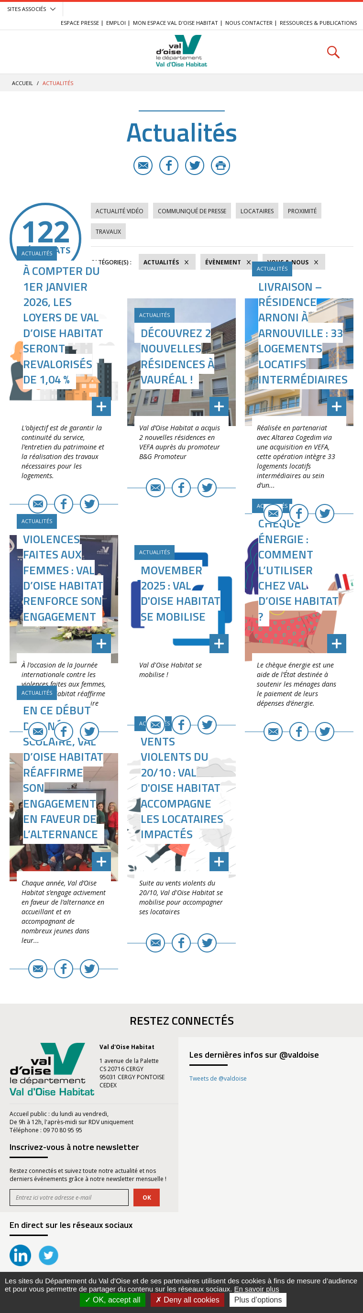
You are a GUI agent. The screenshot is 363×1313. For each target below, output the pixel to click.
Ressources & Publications (318, 22)
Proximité (302, 211)
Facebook (168, 165)
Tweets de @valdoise (218, 1078)
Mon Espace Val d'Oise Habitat (175, 22)
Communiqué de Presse (192, 211)
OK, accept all (113, 1300)
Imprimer (220, 165)
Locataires (257, 211)
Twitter (194, 165)
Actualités (161, 262)
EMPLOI (116, 22)
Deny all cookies (187, 1300)
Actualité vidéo (119, 211)
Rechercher (333, 52)
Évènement (223, 262)
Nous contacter (249, 22)
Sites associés (26, 8)
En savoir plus (256, 1289)
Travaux (108, 232)
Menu (30, 52)
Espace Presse (80, 22)
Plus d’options (258, 1300)
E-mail (143, 165)
